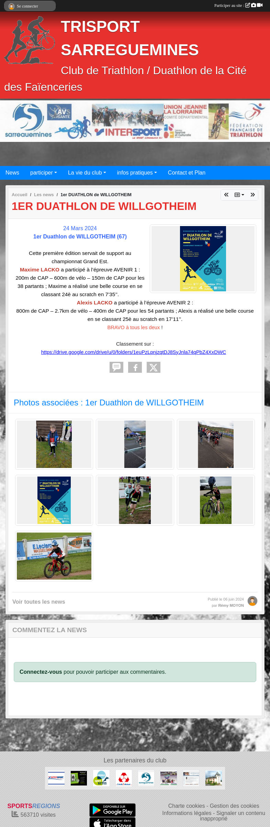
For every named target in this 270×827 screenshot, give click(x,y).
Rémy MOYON (231, 605)
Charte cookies (186, 806)
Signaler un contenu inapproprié (232, 816)
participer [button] (41, 173)
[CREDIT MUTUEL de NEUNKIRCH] (123, 778)
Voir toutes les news (38, 602)
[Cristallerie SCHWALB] (191, 778)
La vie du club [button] (85, 173)
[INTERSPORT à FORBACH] (56, 778)
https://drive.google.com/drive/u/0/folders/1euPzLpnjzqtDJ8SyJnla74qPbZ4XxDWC (133, 352)
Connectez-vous (41, 672)
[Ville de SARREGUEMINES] (146, 778)
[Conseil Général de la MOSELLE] (101, 778)
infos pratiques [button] (135, 173)
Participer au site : (238, 5)
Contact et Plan (186, 173)
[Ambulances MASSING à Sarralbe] (168, 778)
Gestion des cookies (234, 806)
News (12, 173)
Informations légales (186, 813)
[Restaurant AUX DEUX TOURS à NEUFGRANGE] (213, 778)
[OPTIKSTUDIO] (78, 778)
